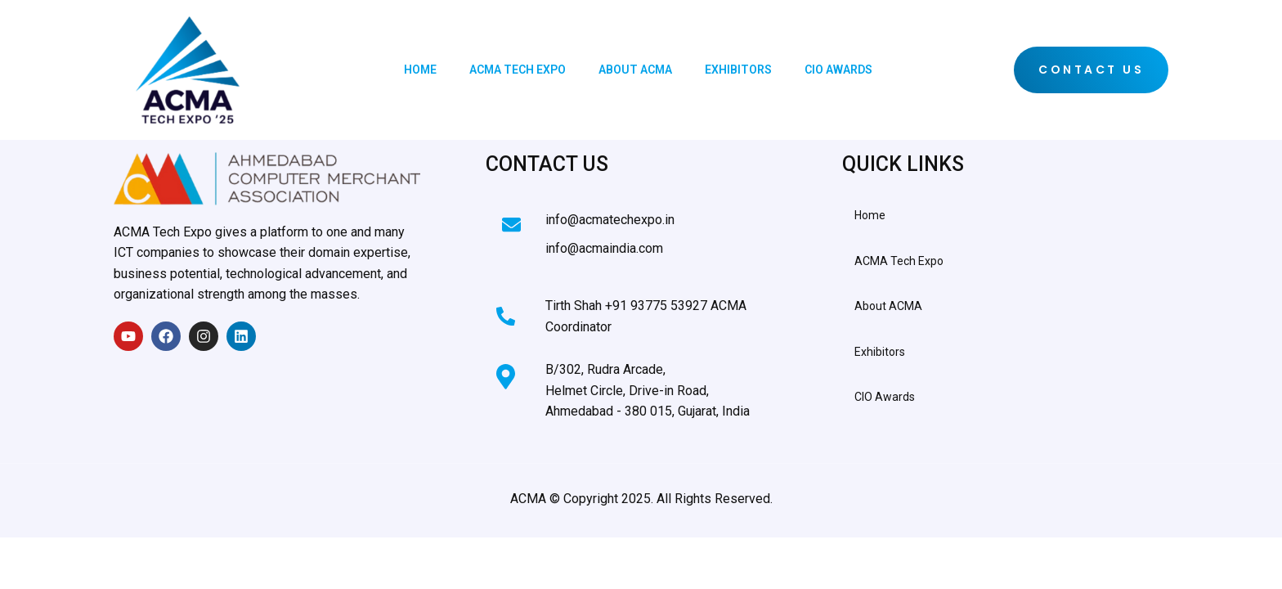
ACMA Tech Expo (517, 69)
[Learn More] (631, 225)
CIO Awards (838, 69)
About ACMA (635, 69)
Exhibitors (738, 69)
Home (420, 69)
